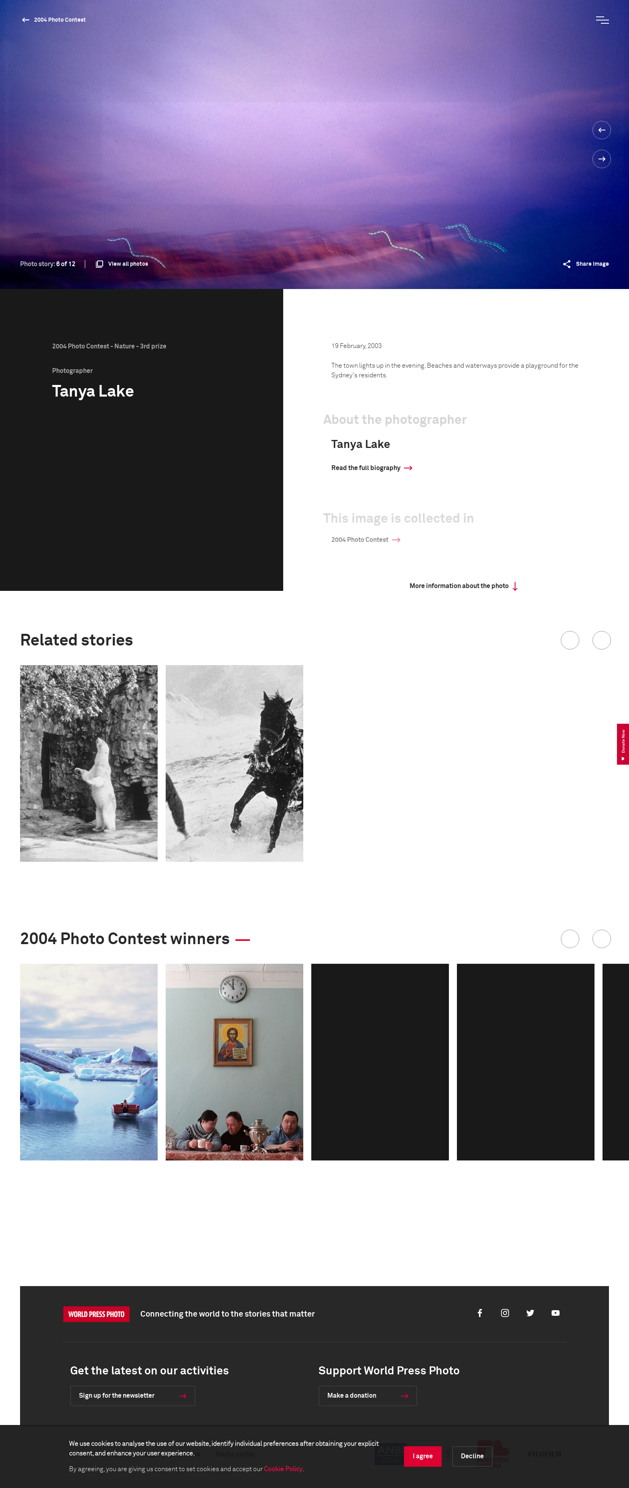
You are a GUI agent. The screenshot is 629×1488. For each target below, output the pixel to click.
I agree (423, 1456)
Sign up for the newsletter (116, 1395)
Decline (472, 1456)
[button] (570, 640)
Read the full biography (365, 468)
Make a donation (351, 1395)
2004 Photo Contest (60, 20)
